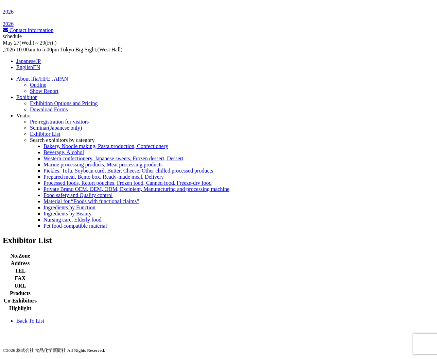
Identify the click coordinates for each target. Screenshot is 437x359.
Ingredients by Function (69, 207)
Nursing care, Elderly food (72, 220)
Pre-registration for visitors (59, 122)
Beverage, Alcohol (63, 152)
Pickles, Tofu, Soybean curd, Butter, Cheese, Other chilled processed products (128, 171)
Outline (38, 85)
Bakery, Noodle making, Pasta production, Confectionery (105, 146)
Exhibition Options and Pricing (64, 103)
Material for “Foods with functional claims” (91, 201)
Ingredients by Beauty (67, 213)
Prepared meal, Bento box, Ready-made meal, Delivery (103, 177)
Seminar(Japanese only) (56, 128)
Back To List (30, 321)
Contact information (28, 30)
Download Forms (49, 109)
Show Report (44, 91)
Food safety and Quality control (78, 195)
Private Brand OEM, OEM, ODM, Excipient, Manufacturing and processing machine (136, 189)
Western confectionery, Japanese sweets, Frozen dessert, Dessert (113, 158)
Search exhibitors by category (62, 140)
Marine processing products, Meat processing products (102, 164)
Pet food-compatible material (75, 226)
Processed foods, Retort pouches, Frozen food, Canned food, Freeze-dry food (127, 183)
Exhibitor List (45, 134)
